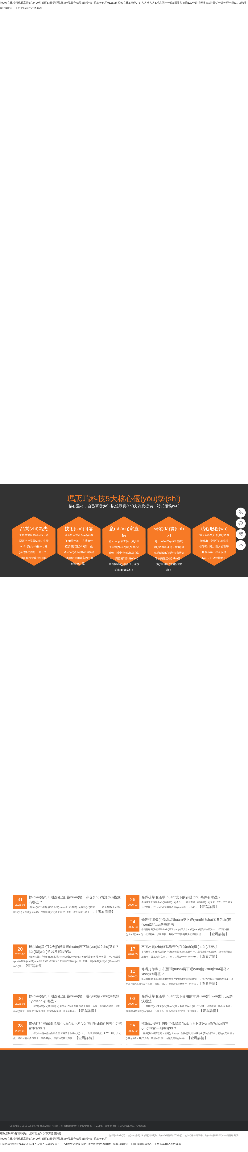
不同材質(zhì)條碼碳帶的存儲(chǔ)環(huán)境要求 (179, 947)
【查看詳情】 (218, 934)
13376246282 (241, 512)
